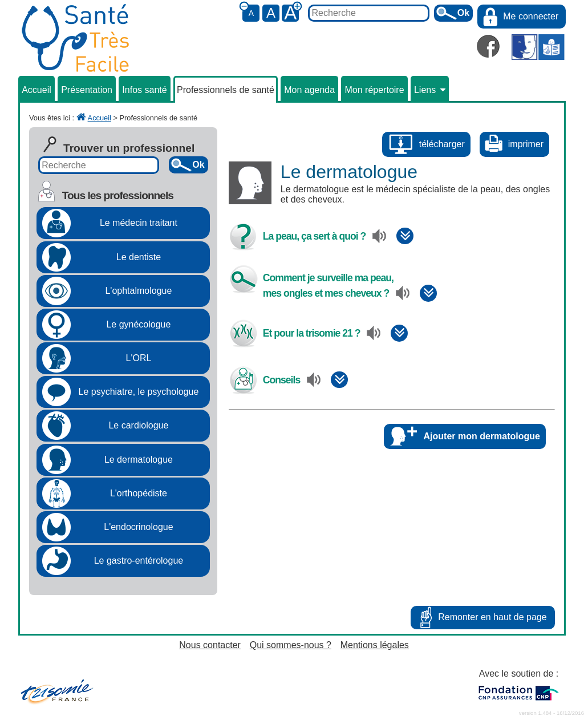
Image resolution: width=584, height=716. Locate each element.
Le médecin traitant (138, 223)
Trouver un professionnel (128, 148)
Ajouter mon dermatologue (482, 436)
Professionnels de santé (225, 90)
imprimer (526, 144)
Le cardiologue (138, 425)
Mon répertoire (374, 90)
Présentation (86, 90)
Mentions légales (374, 645)
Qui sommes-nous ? (290, 645)
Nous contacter (210, 645)
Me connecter (530, 16)
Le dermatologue (138, 459)
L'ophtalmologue (138, 291)
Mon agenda (309, 90)
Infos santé (144, 90)
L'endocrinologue (138, 527)
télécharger (442, 144)
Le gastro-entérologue (139, 560)
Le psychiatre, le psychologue (139, 392)
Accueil (36, 90)
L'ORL (138, 358)
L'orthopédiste (138, 493)
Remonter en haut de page (492, 617)
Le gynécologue (138, 324)
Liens (429, 90)
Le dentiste (138, 257)
